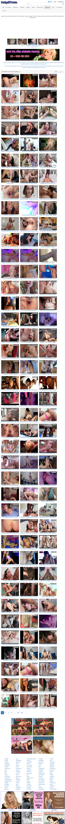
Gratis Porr (42, 66)
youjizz (17, 782)
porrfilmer (52, 765)
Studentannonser (24, 66)
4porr (17, 758)
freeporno (18, 787)
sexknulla (29, 770)
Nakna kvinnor (17, 66)
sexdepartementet (31, 758)
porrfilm (28, 760)
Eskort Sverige (57, 62)
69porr (17, 778)
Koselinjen (32, 62)
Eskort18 (39, 64)
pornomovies (42, 784)
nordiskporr (7, 765)
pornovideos (42, 779)
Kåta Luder (7, 66)
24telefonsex (42, 773)
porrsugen (29, 773)
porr (28, 774)
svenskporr (7, 776)
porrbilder (29, 789)
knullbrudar (7, 768)
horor (40, 765)
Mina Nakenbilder (50, 62)
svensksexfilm (53, 789)
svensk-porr (19, 768)
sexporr (28, 768)
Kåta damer (42, 67)
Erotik (38, 66)
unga (17, 766)
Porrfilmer (58, 66)
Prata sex (28, 62)
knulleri (6, 766)
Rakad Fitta (47, 66)
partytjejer (7, 763)
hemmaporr (41, 789)
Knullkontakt (34, 66)
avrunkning (18, 776)
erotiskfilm (41, 770)
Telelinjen (9, 62)
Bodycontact (44, 64)
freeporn (7, 785)
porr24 (28, 763)
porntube (41, 778)
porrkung (52, 770)
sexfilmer (29, 771)
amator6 (41, 771)
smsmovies (29, 766)
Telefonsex (19, 62)
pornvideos (41, 774)
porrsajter (29, 785)
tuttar (51, 760)
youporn (18, 781)
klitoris (51, 779)
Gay (55, 1)
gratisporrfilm (30, 778)
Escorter (30, 66)
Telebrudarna (14, 62)
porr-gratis (29, 765)
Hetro (50, 1)
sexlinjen (52, 763)
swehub (52, 758)
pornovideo (41, 781)
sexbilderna (19, 760)
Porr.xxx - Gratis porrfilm (32, 46)
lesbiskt (40, 763)
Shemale (61, 1)
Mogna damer (37, 67)
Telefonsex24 (38, 62)
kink (40, 785)
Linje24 (5, 62)
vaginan (18, 765)
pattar (51, 784)
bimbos (17, 785)
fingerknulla (41, 768)
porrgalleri (41, 760)
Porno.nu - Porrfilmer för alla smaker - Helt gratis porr (32, 45)
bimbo (51, 771)
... (14, 712)
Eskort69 (11, 66)
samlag (6, 782)
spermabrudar (8, 779)
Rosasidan (31, 64)
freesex (51, 774)
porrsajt (28, 787)
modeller (41, 758)
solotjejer (18, 771)
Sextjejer (27, 64)
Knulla (61, 66)
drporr (28, 779)
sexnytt (17, 773)
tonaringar (52, 762)
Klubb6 (35, 64)
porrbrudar (41, 762)
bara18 (51, 787)
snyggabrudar (8, 781)
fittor (17, 763)
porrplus (29, 782)
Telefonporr (43, 62)
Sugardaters (25, 67)
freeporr (41, 776)
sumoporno (7, 778)
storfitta (17, 770)
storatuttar (52, 785)
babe (51, 773)
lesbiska (52, 766)
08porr (28, 781)
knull (6, 770)
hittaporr (52, 778)
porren (6, 787)
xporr (17, 784)
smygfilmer (29, 762)
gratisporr (18, 762)
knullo (6, 774)
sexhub (51, 781)
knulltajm (18, 789)
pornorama (41, 782)
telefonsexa (52, 768)
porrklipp (7, 784)
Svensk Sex (53, 66)
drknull (6, 760)
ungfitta (6, 758)
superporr (52, 776)
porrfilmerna (53, 782)
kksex (28, 776)
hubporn (41, 787)
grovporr (7, 789)
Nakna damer (31, 67)
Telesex (23, 62)
